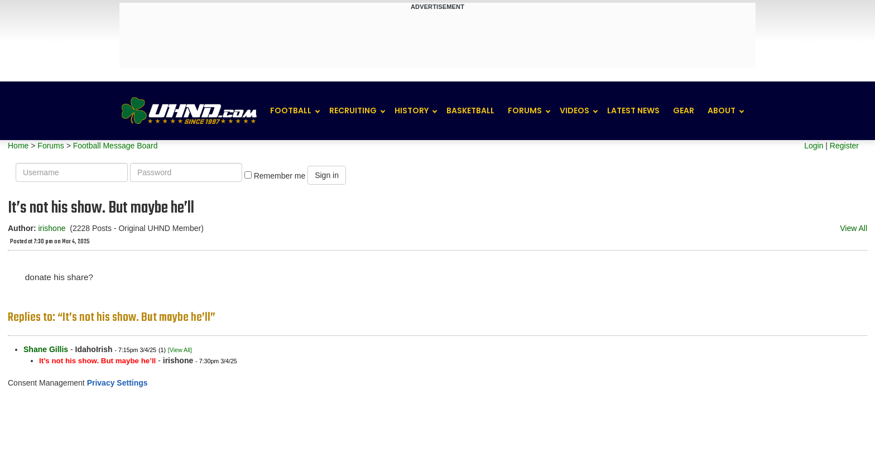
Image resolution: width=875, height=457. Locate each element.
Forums (525, 110)
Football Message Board (115, 145)
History (412, 110)
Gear (683, 110)
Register (844, 145)
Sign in (327, 175)
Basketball (470, 110)
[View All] (180, 350)
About (721, 110)
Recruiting (353, 110)
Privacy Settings (117, 382)
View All (853, 228)
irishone (51, 228)
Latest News (633, 110)
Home (18, 145)
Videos (574, 110)
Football (290, 110)
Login (813, 145)
